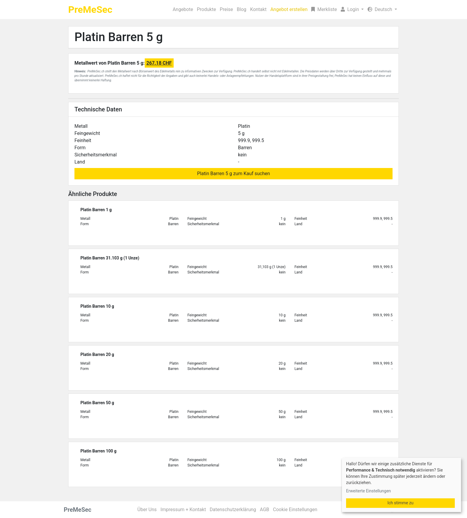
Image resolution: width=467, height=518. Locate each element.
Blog (241, 9)
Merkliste (324, 9)
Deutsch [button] (380, 9)
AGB (264, 509)
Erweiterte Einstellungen (368, 491)
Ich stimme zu (400, 502)
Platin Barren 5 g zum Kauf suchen (233, 173)
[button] (352, 9)
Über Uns (147, 509)
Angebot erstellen (289, 9)
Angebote (183, 9)
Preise (226, 9)
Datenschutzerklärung (233, 509)
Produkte (206, 9)
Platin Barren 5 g (118, 37)
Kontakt (258, 9)
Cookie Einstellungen (295, 509)
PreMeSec (90, 9)
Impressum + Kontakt (183, 509)
